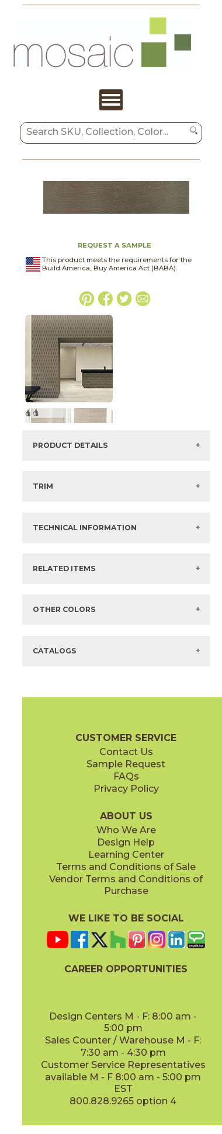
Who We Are (126, 830)
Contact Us (126, 751)
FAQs (126, 776)
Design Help (126, 842)
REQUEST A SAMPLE (114, 245)
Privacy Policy (126, 788)
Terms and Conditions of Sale (126, 866)
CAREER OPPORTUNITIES (126, 969)
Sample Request (125, 764)
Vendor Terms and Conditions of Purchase (126, 885)
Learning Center (126, 854)
